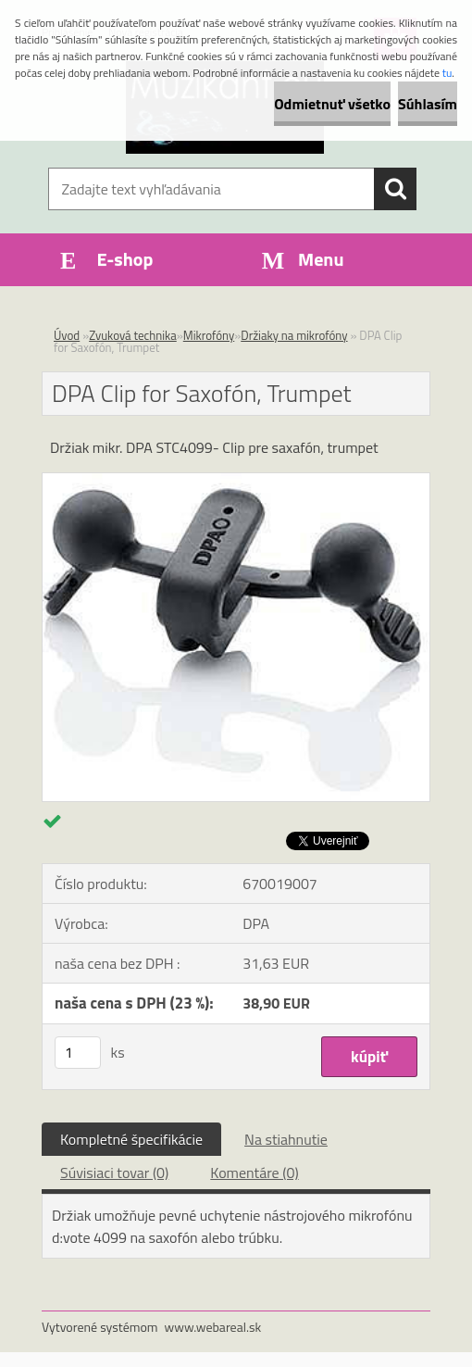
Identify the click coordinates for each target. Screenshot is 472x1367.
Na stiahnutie (286, 1139)
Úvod (67, 335)
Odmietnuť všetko (332, 104)
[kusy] (78, 1052)
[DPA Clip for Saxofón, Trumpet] (236, 481)
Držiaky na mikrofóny (294, 335)
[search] (395, 189)
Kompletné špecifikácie (131, 1139)
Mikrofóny (208, 335)
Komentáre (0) (254, 1172)
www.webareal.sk (213, 1326)
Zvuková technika (133, 335)
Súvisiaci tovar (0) (114, 1172)
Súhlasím (427, 104)
